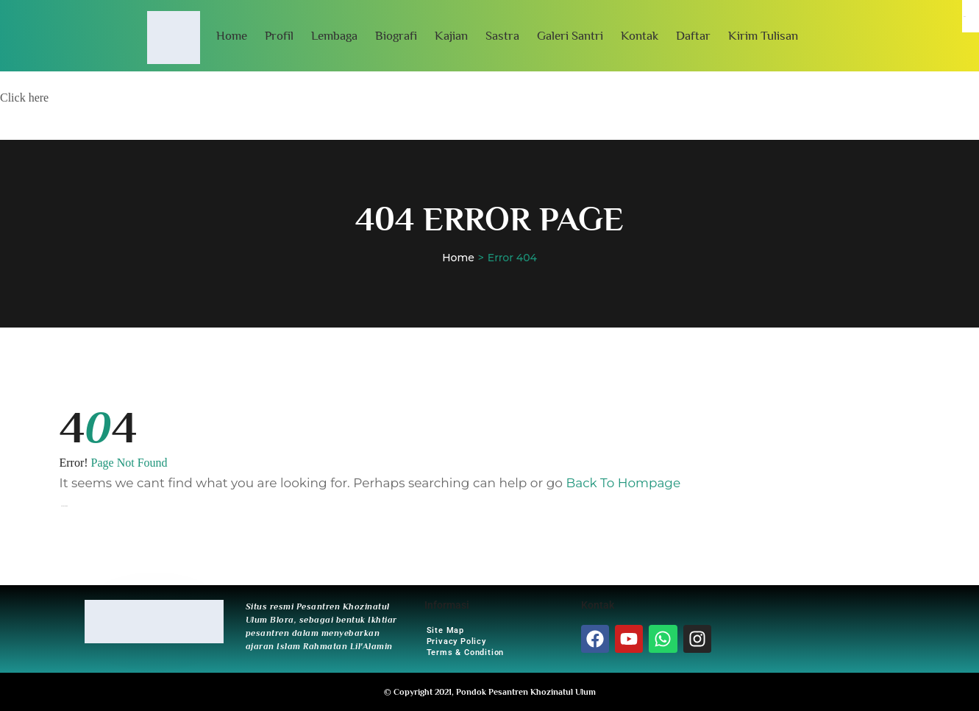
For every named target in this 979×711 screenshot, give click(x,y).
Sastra (502, 36)
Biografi (396, 36)
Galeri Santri (570, 36)
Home (231, 36)
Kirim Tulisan (763, 36)
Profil (279, 36)
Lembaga (334, 36)
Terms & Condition (466, 652)
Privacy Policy (456, 641)
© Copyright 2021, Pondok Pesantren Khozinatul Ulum (490, 692)
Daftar (693, 36)
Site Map (445, 630)
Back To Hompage (623, 482)
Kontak (639, 36)
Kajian (451, 36)
